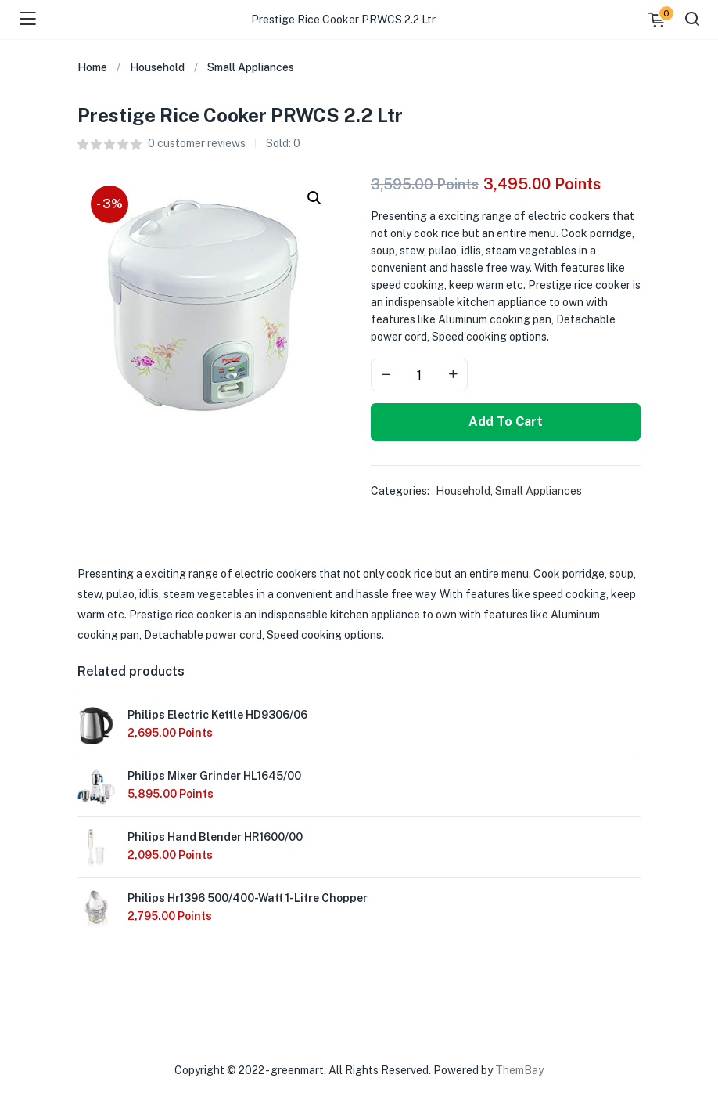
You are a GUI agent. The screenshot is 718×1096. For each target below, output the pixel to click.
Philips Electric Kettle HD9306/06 (217, 714)
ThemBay (519, 1070)
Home (92, 67)
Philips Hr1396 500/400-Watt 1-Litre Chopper (247, 898)
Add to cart (505, 421)
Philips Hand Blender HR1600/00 (215, 837)
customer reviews (197, 143)
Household (157, 67)
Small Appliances (250, 67)
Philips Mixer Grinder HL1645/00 (214, 776)
